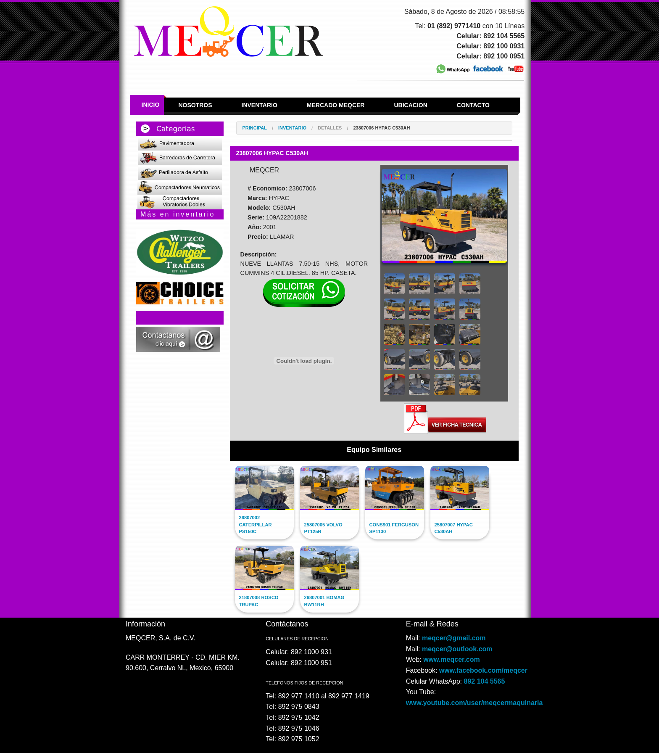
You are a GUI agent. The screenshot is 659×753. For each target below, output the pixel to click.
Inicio (151, 104)
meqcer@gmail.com (454, 638)
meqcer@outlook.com (457, 649)
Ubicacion (410, 105)
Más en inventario (177, 214)
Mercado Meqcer (336, 105)
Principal (255, 128)
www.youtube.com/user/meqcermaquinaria (474, 702)
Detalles (330, 128)
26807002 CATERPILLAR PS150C (255, 524)
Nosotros (195, 105)
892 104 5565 (484, 681)
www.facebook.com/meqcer (483, 670)
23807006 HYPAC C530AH (381, 128)
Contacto (473, 105)
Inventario (259, 105)
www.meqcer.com (451, 659)
